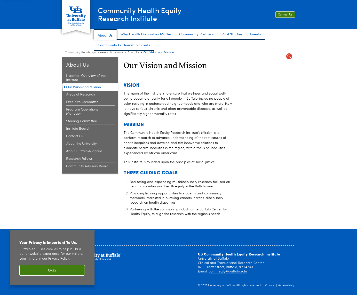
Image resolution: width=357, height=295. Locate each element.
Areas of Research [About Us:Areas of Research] (80, 94)
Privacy (270, 285)
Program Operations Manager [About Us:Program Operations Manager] (82, 111)
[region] (52, 257)
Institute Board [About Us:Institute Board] (77, 128)
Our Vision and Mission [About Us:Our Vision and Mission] (83, 87)
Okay (52, 270)
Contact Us (285, 14)
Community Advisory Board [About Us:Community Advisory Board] (87, 166)
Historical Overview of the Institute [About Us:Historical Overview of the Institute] (86, 78)
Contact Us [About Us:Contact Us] (74, 136)
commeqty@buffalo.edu (228, 271)
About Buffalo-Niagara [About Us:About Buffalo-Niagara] (84, 151)
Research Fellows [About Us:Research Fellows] (79, 158)
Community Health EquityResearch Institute (139, 14)
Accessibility (286, 285)
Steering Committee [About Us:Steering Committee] (81, 121)
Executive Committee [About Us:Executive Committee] (82, 102)
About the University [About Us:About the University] (81, 143)
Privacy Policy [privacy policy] (58, 259)
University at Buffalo (221, 285)
